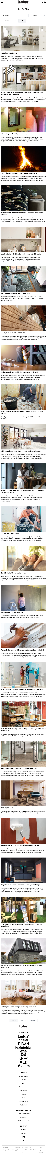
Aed (23, 1083)
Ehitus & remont (23, 1087)
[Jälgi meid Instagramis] (23, 1137)
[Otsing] (42, 2)
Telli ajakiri (23, 1117)
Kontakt (23, 1133)
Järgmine (33, 1020)
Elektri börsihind (23, 1121)
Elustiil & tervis (23, 1101)
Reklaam (23, 1129)
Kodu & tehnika (23, 1076)
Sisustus (23, 1079)
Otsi (22, 21)
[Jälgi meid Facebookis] (23, 1141)
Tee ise (23, 1094)
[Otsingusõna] (14, 16)
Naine (23, 1098)
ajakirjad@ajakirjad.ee (16, 1150)
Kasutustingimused (23, 1113)
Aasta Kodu (23, 1105)
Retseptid (23, 1090)
